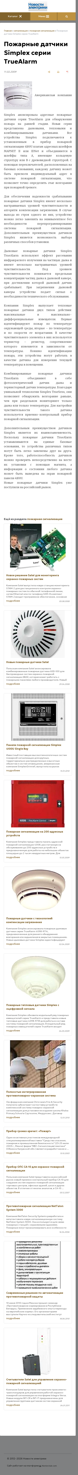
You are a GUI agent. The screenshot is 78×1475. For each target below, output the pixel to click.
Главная (8, 30)
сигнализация (21, 30)
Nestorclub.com (49, 1466)
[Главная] (37, 6)
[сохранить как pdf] (67, 72)
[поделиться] (49, 72)
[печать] (58, 72)
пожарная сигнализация (42, 30)
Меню (43, 16)
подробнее (13, 600)
